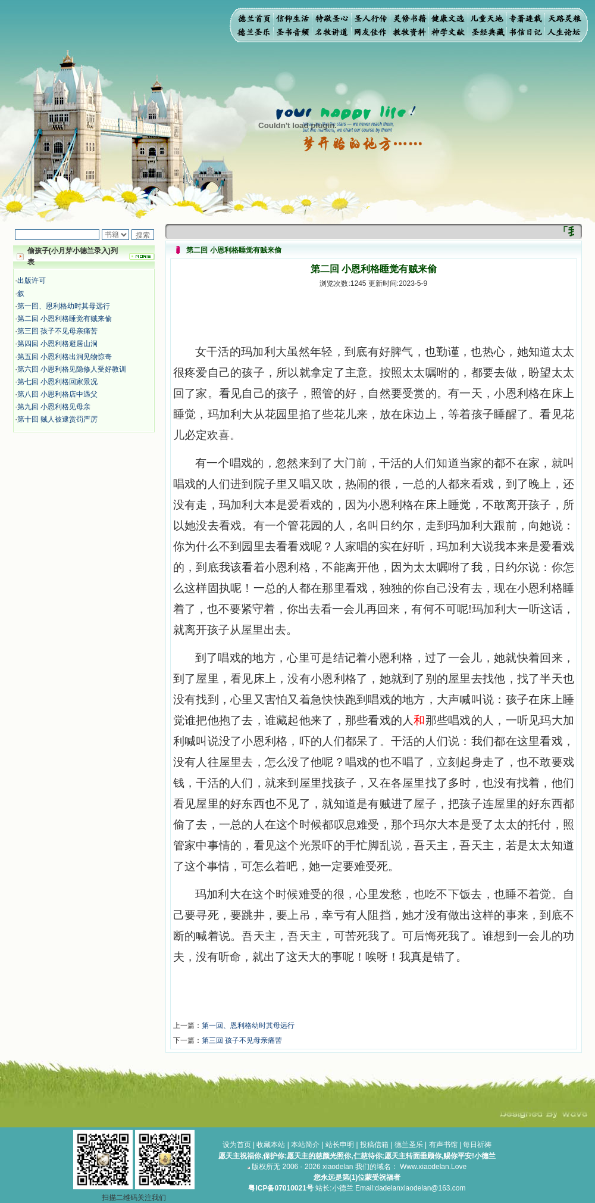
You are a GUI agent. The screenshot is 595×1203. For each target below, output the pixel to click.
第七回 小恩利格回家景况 (57, 382)
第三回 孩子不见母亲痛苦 (57, 331)
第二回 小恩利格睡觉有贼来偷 (64, 318)
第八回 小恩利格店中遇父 (57, 394)
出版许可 (31, 280)
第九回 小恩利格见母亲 (53, 407)
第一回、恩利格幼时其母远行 (63, 306)
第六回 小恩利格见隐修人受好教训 (71, 369)
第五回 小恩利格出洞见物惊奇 (64, 357)
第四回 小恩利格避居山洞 (57, 343)
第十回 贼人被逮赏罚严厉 (57, 419)
